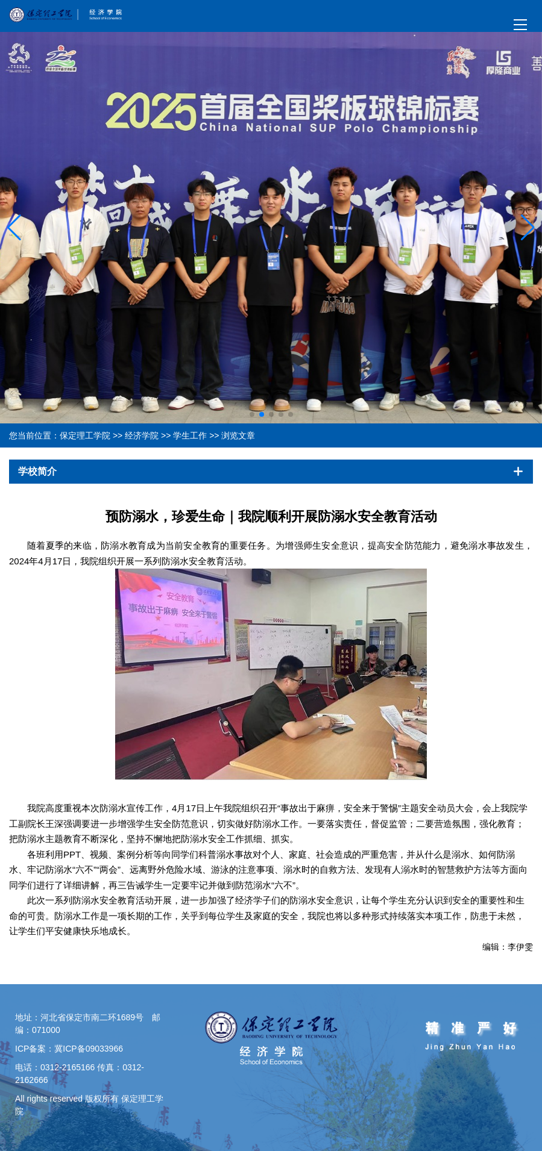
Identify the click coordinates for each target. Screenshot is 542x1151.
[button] (528, 227)
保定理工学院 (85, 435)
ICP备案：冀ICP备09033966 (69, 1048)
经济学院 (142, 435)
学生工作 (190, 435)
